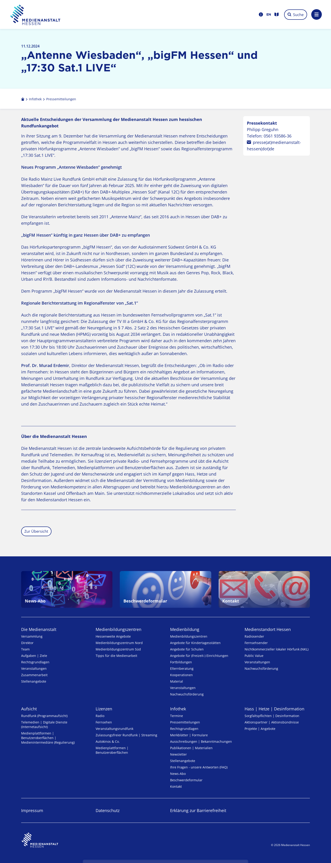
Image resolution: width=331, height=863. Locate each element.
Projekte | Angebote (260, 728)
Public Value (254, 655)
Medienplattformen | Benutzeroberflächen (112, 750)
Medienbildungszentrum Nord (119, 643)
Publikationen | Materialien (191, 748)
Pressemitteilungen (185, 722)
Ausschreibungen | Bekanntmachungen (201, 741)
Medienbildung (184, 629)
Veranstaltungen (34, 668)
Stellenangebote (33, 681)
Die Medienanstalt (38, 629)
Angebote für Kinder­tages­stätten (195, 643)
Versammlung (32, 636)
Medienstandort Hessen (268, 629)
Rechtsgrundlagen (35, 662)
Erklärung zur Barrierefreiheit (198, 810)
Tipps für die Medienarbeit (116, 655)
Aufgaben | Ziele (34, 655)
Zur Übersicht (36, 531)
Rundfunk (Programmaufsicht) (44, 716)
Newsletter (178, 754)
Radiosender (254, 636)
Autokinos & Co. (108, 741)
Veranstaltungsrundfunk (114, 728)
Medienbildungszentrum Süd (118, 649)
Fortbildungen (181, 662)
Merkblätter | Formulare (189, 735)
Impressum (32, 810)
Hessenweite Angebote (113, 636)
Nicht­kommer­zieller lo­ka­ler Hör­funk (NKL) (276, 649)
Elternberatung (182, 668)
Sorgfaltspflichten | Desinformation (272, 716)
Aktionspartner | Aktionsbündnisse (272, 722)
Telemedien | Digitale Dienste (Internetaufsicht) (44, 724)
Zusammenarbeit (34, 675)
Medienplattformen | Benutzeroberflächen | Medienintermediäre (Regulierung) (48, 738)
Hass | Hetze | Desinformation (274, 709)
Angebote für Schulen (187, 649)
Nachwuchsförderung (187, 694)
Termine (176, 716)
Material (176, 681)
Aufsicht (29, 709)
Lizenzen (104, 709)
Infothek (178, 709)
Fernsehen (104, 722)
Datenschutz (108, 810)
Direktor (27, 643)
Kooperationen (181, 675)
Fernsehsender (256, 643)
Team (25, 649)
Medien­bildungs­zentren (118, 629)
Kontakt (176, 786)
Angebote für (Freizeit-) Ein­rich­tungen (199, 655)
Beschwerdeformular (186, 780)
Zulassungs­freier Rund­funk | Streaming (126, 735)
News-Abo (178, 773)
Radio (100, 716)
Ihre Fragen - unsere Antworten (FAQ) (199, 767)
